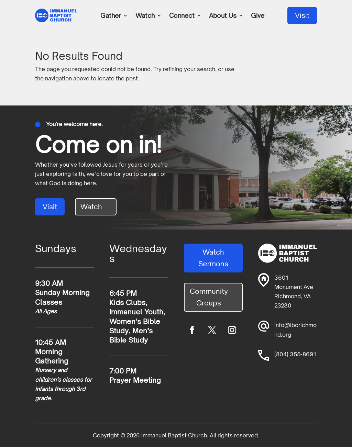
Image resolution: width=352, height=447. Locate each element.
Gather (110, 16)
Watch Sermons (213, 258)
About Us (222, 16)
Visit (302, 15)
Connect (182, 16)
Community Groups (209, 297)
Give (257, 16)
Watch (145, 16)
